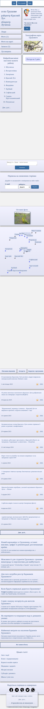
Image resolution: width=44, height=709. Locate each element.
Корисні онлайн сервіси (9, 663)
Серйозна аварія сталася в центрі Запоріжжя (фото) (19, 504)
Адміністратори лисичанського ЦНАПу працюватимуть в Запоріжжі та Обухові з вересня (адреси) (21, 518)
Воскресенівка (11, 71)
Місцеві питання (7, 670)
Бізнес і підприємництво (9, 659)
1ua (14, 3)
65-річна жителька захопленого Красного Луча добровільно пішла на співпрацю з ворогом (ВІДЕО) (21, 394)
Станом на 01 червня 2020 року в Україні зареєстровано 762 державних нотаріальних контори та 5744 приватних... (22, 605)
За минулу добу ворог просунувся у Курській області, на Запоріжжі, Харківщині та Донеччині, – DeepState (20, 441)
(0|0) (41, 385)
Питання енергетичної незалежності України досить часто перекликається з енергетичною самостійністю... (22, 634)
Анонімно (22, 168)
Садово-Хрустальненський (13, 97)
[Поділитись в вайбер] (22, 691)
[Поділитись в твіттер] (27, 691)
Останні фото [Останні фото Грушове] (22, 210)
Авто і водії (5, 656)
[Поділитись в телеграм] (17, 691)
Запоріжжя (10, 74)
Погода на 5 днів (33, 59)
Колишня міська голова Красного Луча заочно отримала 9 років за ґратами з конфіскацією (21, 426)
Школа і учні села (7, 678)
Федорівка (10, 85)
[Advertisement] (22, 137)
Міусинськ (10, 67)
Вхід (29, 3)
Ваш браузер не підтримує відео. (22, 199)
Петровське (10, 102)
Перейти (34, 187)
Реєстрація (21, 3)
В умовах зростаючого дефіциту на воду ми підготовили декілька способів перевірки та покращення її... (22, 620)
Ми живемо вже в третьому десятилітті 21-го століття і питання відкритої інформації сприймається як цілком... (22, 578)
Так (27, 28)
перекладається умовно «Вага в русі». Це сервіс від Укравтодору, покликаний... (22, 591)
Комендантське (11, 82)
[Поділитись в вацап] (33, 691)
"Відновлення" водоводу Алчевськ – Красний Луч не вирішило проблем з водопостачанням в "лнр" (19, 410)
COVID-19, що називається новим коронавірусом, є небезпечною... (22, 548)
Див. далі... (22, 699)
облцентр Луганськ (6, 23)
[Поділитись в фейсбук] (11, 690)
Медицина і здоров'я (8, 667)
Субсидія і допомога (8, 674)
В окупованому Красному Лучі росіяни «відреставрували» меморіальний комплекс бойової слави (21, 378)
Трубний (9, 89)
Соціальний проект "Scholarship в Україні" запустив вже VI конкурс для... (22, 563)
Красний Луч (11, 78)
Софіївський (10, 93)
